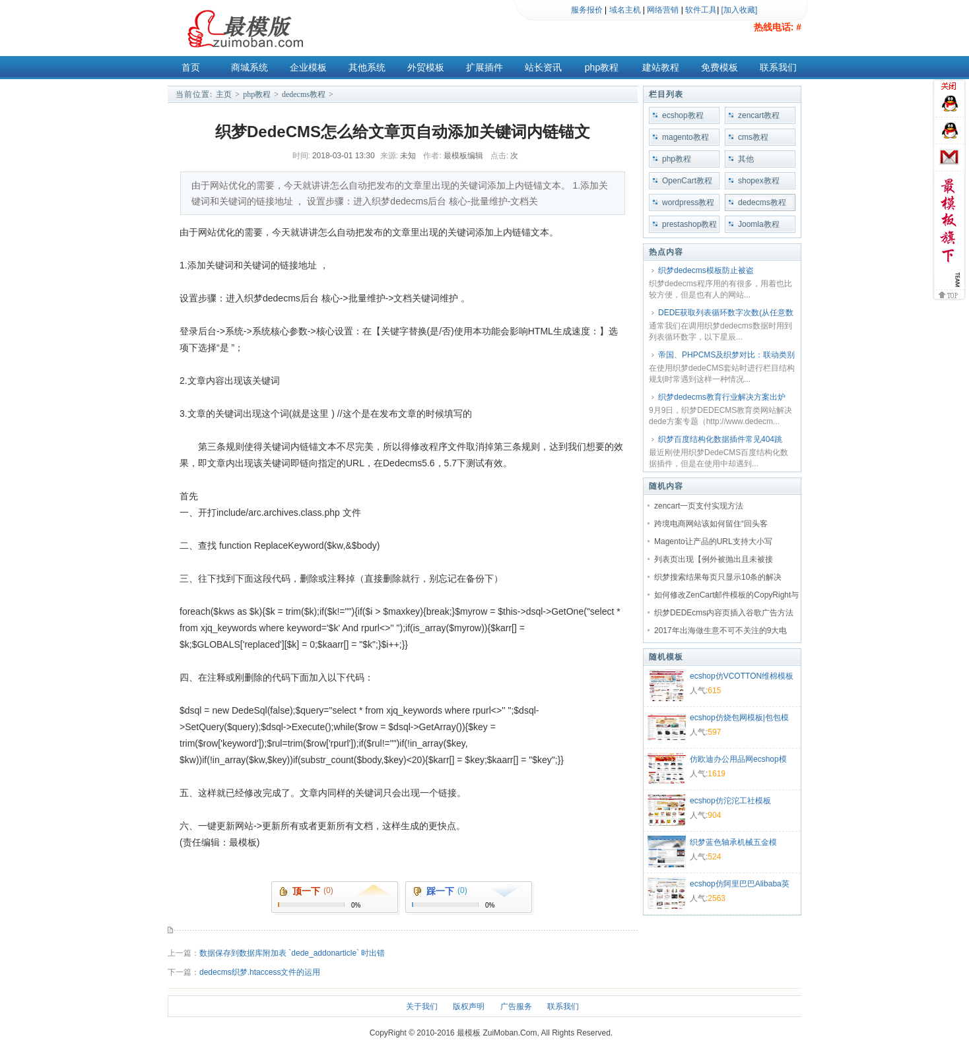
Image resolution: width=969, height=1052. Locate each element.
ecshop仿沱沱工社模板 (730, 800)
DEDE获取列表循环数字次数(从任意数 (725, 312)
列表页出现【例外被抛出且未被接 (713, 559)
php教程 (601, 67)
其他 (746, 159)
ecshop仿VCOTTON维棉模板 (741, 676)
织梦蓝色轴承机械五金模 (733, 842)
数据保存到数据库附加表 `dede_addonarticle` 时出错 (292, 953)
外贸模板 (425, 67)
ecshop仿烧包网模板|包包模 (739, 717)
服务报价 (587, 10)
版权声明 (468, 1006)
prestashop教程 (689, 224)
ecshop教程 (683, 115)
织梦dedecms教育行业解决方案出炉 (721, 397)
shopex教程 (759, 180)
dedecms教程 (303, 94)
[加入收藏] (739, 10)
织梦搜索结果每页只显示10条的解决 (718, 577)
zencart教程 (759, 115)
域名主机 (625, 10)
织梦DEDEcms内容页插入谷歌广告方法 (723, 612)
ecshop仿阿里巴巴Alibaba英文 (739, 885)
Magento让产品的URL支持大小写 (713, 541)
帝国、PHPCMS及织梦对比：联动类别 (726, 354)
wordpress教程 (688, 202)
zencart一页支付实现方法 (698, 506)
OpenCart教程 (687, 180)
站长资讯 (543, 67)
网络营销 (663, 10)
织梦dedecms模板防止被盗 (706, 270)
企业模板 (308, 67)
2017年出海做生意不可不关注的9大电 (720, 630)
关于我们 (422, 1006)
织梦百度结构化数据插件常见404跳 (720, 439)
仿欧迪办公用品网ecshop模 (738, 759)
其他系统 (367, 67)
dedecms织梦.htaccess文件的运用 (259, 972)
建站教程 (660, 67)
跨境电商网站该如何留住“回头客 (711, 523)
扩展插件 (484, 67)
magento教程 (685, 137)
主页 (224, 94)
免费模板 (719, 67)
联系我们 (778, 67)
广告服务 (516, 1006)
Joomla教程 (759, 224)
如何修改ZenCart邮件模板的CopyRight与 (726, 595)
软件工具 (701, 10)
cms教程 (753, 137)
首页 (191, 67)
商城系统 (249, 67)
